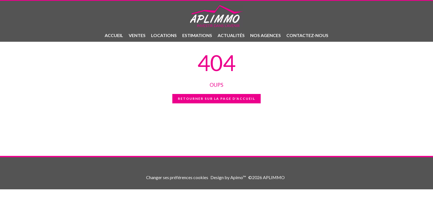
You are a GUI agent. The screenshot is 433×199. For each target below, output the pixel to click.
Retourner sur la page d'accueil (216, 98)
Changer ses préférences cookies (177, 177)
